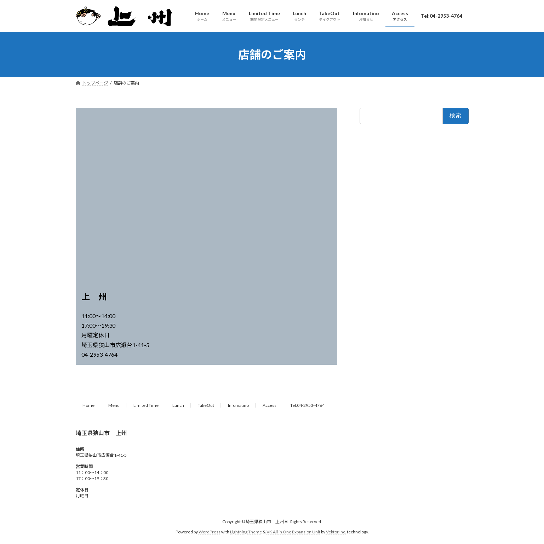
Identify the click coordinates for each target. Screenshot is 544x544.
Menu (114, 405)
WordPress (210, 531)
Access (269, 405)
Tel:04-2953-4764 (307, 405)
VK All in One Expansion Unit (293, 531)
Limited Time (146, 405)
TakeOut (206, 405)
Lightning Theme (246, 531)
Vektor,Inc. (336, 531)
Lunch (178, 405)
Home (88, 405)
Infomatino (238, 405)
